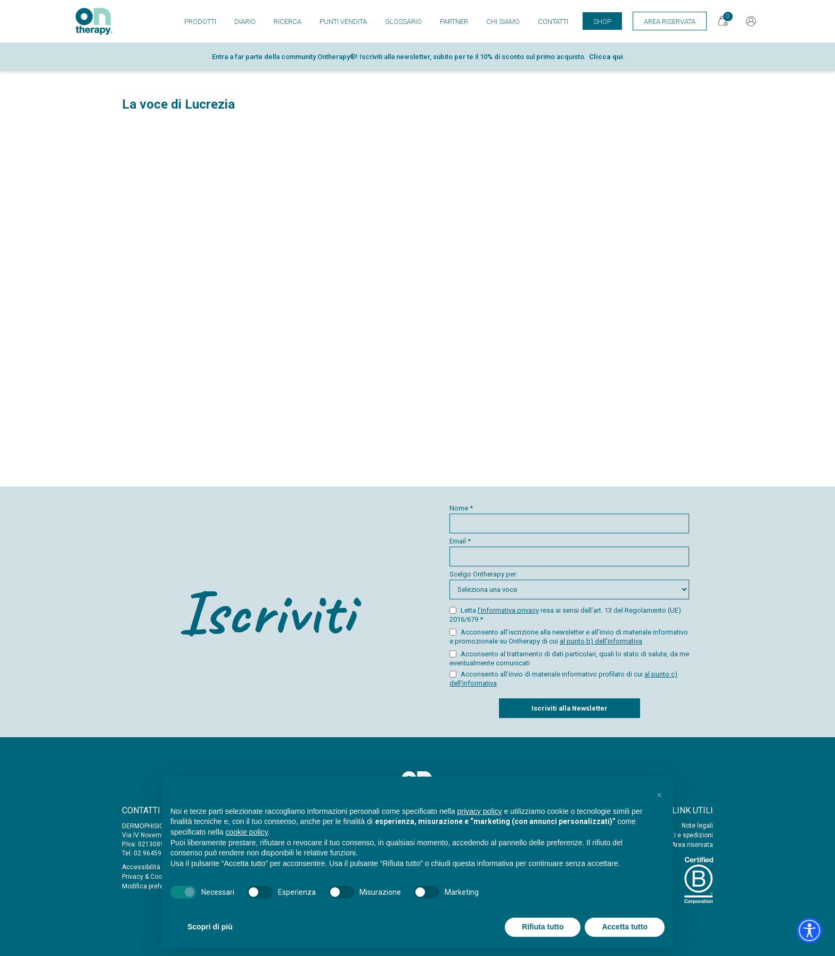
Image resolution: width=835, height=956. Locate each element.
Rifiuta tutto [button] (543, 926)
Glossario (403, 22)
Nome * (569, 518)
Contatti (553, 22)
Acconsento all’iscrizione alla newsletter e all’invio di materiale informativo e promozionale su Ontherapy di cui (568, 636)
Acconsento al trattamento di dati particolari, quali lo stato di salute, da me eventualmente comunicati (569, 658)
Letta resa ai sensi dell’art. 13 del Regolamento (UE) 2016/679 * (565, 614)
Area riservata (692, 844)
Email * (569, 551)
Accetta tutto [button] (625, 926)
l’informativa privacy (508, 610)
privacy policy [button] (479, 811)
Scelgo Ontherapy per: (569, 584)
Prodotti (200, 22)
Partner (454, 22)
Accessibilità (141, 867)
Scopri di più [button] (210, 926)
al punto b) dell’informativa (601, 641)
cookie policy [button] (247, 832)
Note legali (697, 825)
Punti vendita (343, 22)
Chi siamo (503, 22)
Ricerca (287, 22)
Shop (602, 22)
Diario (245, 22)
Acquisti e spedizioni (682, 835)
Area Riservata (669, 22)
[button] (659, 793)
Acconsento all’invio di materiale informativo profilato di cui (563, 678)
